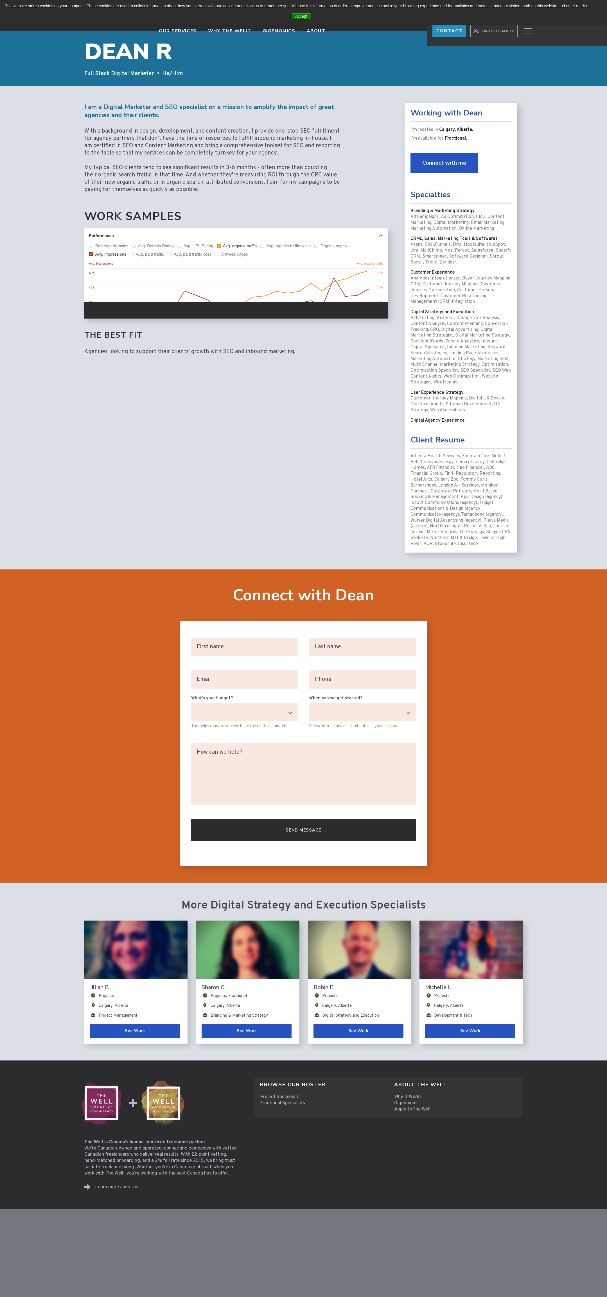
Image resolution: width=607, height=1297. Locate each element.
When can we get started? (335, 698)
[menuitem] (321, 1085)
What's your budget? (212, 698)
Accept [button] (301, 16)
